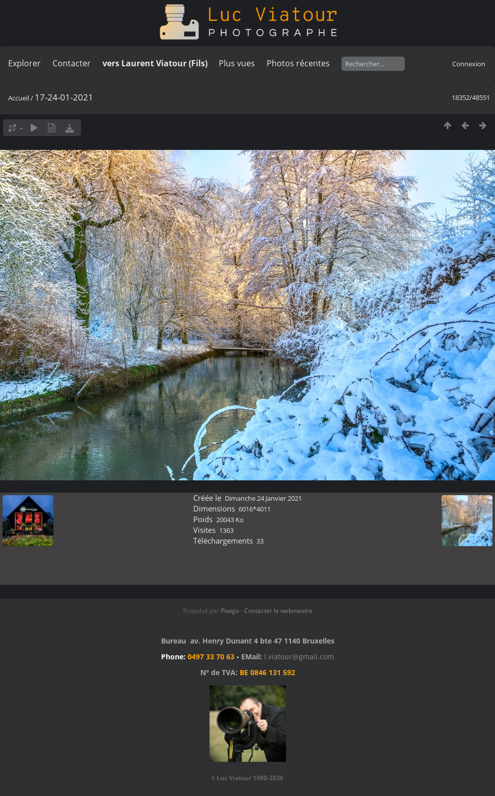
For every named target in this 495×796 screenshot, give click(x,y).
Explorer (24, 63)
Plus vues (237, 63)
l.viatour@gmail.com (299, 656)
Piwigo (230, 610)
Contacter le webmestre (278, 610)
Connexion (468, 63)
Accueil (18, 97)
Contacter (72, 63)
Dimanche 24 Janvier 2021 (263, 498)
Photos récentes (298, 63)
